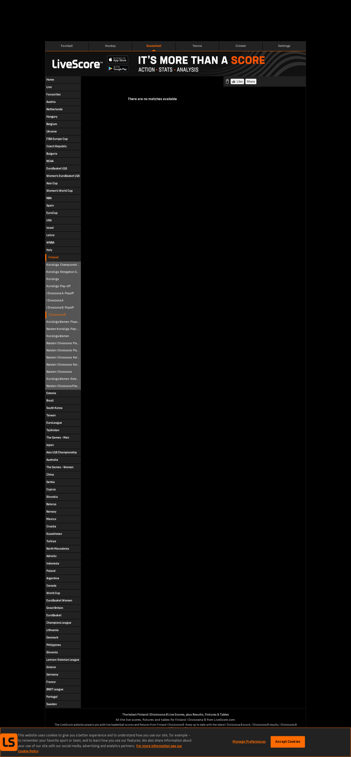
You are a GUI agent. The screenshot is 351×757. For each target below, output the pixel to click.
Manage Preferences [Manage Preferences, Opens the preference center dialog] (249, 741)
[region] (175, 742)
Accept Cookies (287, 741)
